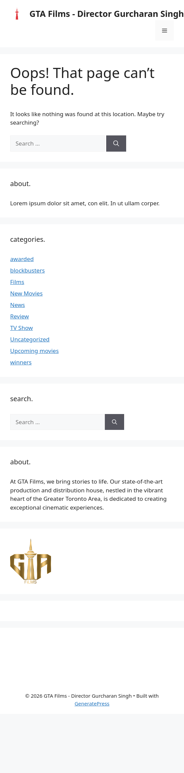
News (17, 305)
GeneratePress (91, 703)
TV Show (21, 328)
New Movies (26, 293)
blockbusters (27, 270)
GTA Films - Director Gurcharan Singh (106, 13)
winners (21, 362)
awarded (22, 259)
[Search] (116, 143)
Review (19, 316)
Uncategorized (30, 339)
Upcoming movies (34, 351)
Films (17, 282)
